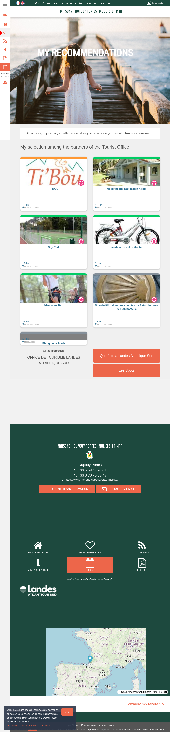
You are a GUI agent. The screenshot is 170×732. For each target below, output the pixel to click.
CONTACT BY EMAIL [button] (118, 489)
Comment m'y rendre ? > (145, 704)
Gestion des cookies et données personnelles (29, 725)
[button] (53, 186)
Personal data (88, 725)
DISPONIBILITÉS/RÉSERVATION (67, 489)
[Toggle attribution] (165, 692)
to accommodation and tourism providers (78, 729)
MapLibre (158, 692)
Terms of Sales (106, 725)
